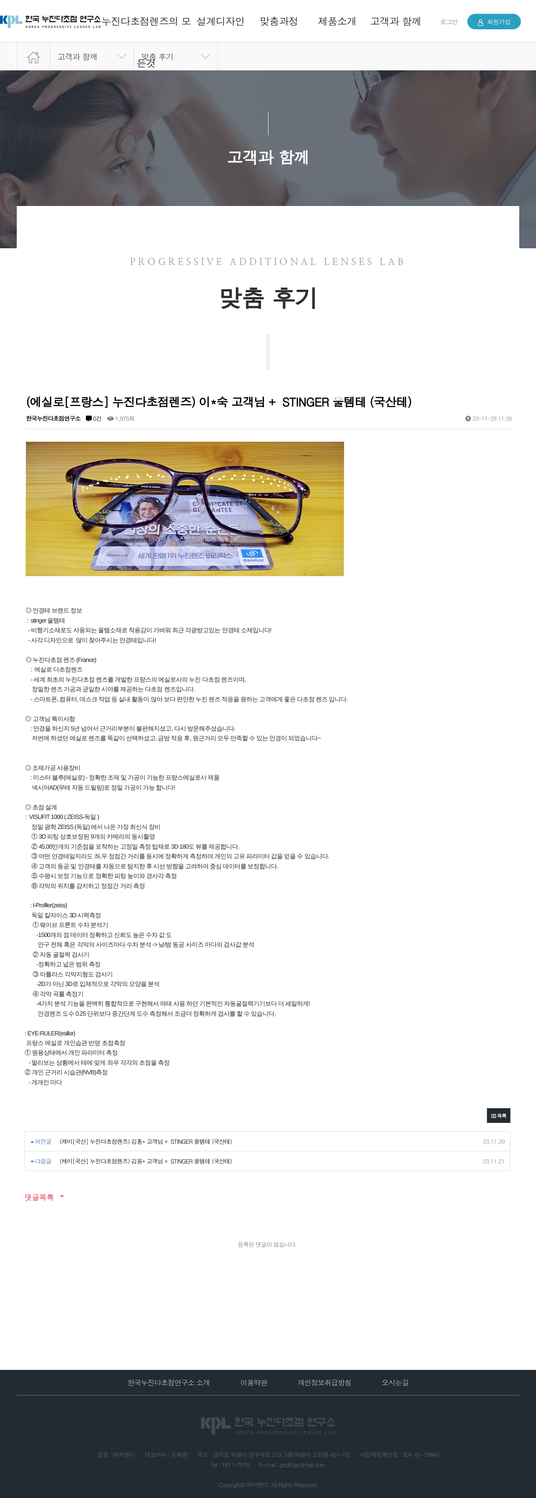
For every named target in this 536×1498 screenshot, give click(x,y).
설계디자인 (220, 21)
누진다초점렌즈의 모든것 (146, 42)
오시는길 (395, 1382)
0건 (93, 418)
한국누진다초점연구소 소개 (168, 1382)
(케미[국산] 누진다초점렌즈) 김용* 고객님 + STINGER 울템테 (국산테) (145, 1161)
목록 (498, 1115)
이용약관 (253, 1382)
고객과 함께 (395, 21)
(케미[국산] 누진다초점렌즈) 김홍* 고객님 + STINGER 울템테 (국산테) (145, 1141)
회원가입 (494, 21)
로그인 (449, 21)
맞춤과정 (279, 21)
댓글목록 (39, 1197)
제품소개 (337, 21)
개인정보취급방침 (324, 1382)
